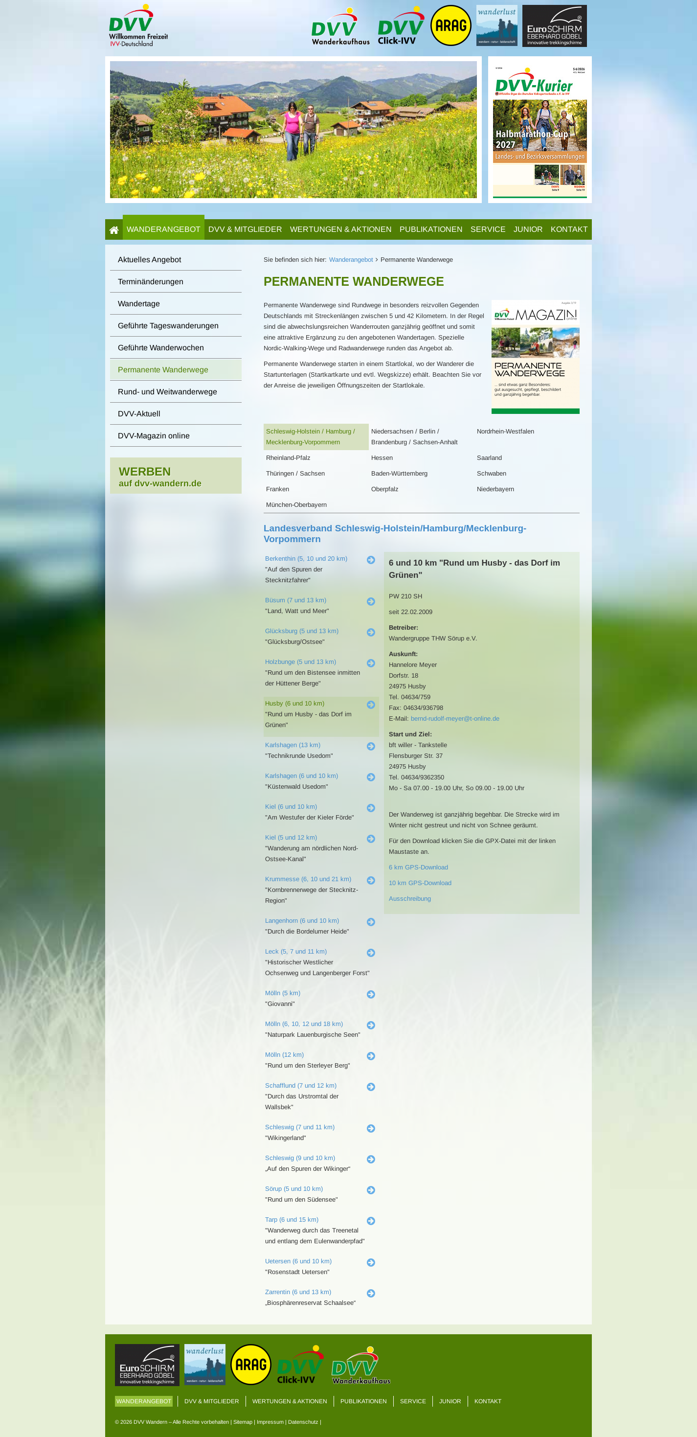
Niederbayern (495, 489)
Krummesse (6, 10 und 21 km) (308, 879)
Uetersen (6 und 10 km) (298, 1261)
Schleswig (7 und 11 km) (300, 1127)
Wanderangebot (164, 229)
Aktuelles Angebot (149, 259)
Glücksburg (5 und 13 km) (301, 631)
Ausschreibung (410, 898)
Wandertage (139, 303)
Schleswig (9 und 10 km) (300, 1158)
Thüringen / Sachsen (295, 473)
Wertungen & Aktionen (341, 229)
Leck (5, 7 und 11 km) (296, 951)
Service (488, 229)
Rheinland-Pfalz (288, 457)
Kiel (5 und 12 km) (291, 837)
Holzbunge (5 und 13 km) (300, 661)
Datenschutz (303, 1422)
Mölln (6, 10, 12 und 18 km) (304, 1023)
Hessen (382, 457)
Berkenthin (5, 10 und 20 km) (306, 558)
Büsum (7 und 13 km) (295, 600)
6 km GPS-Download (418, 867)
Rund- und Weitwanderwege (167, 392)
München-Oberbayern (296, 504)
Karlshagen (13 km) (292, 745)
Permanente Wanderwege (163, 369)
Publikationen (431, 229)
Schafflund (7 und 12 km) (301, 1085)
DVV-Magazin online (154, 436)
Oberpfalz (385, 489)
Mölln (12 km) (284, 1054)
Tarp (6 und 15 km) (291, 1219)
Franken (277, 489)
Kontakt (569, 229)
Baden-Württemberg (399, 473)
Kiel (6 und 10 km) (291, 806)
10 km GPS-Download (420, 883)
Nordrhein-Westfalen (505, 431)
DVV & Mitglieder (245, 229)
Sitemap (242, 1422)
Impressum (270, 1422)
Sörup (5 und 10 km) (294, 1188)
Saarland (489, 457)
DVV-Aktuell (139, 414)
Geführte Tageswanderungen (168, 325)
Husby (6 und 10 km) (294, 703)
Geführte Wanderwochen (161, 347)
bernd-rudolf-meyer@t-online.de (455, 718)
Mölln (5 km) (282, 993)
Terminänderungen (150, 281)
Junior (528, 229)
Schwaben (491, 473)
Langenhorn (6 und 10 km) (302, 920)
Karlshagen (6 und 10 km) (301, 775)
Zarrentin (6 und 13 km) (298, 1292)
